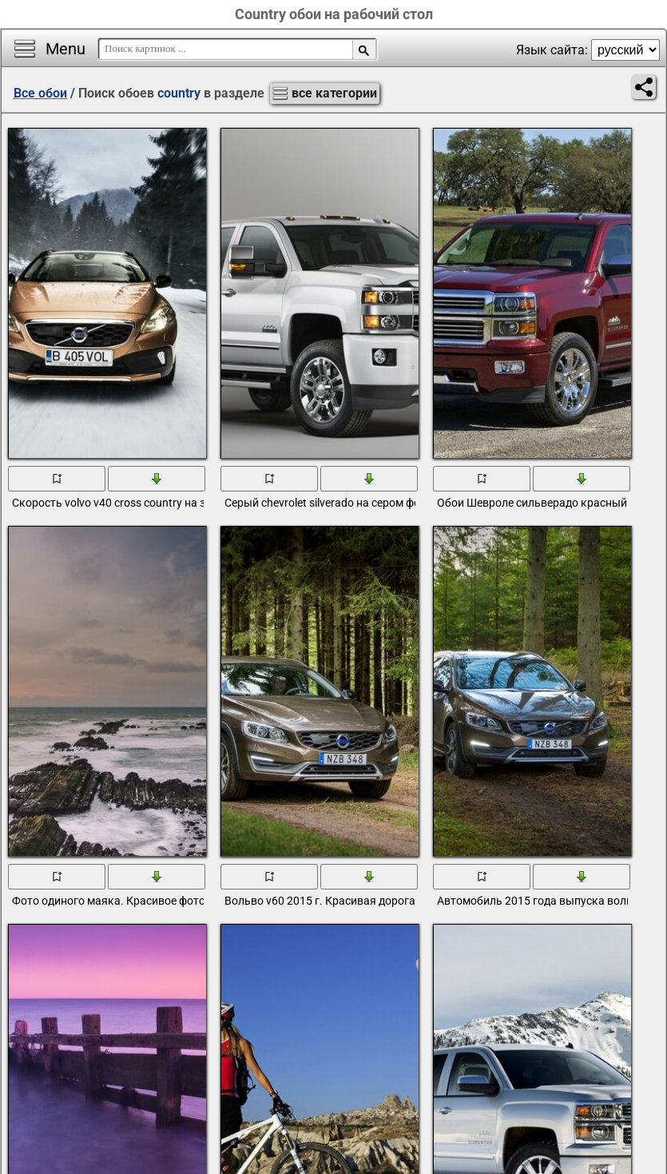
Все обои (40, 93)
